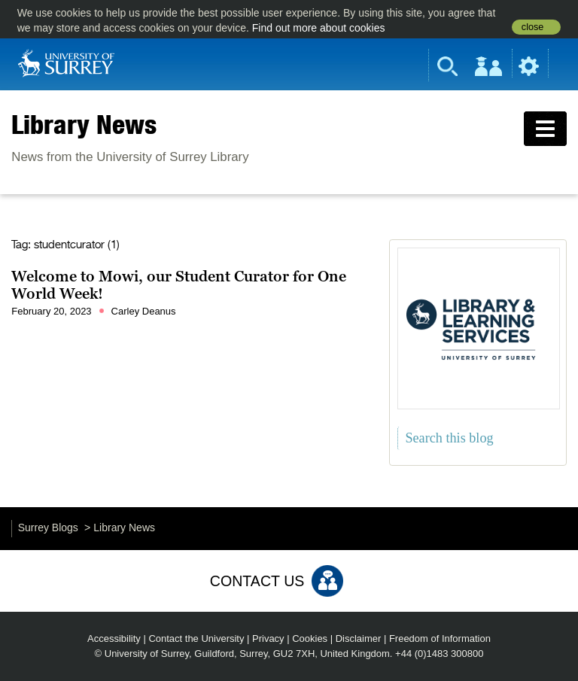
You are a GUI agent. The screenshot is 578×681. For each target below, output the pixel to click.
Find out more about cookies (318, 28)
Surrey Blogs (48, 527)
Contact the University (196, 638)
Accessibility (114, 638)
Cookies (309, 638)
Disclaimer (359, 638)
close (532, 27)
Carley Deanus (143, 311)
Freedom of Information (440, 638)
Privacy (268, 638)
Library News (84, 124)
